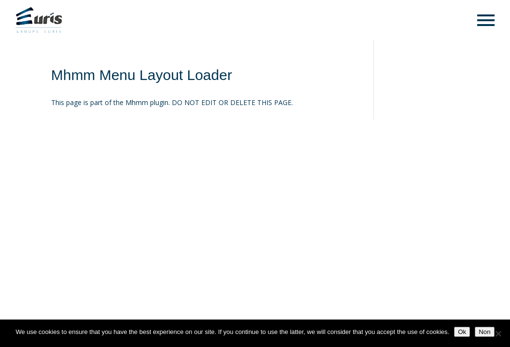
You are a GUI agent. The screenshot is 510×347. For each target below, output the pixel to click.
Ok (462, 331)
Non (484, 331)
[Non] (498, 333)
